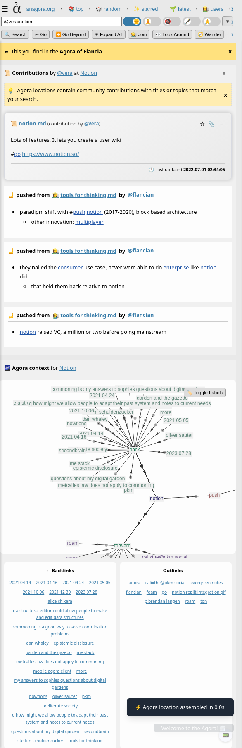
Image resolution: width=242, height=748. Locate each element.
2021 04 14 (20, 582)
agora (134, 582)
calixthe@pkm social (165, 582)
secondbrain (96, 731)
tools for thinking (86, 740)
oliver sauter (64, 696)
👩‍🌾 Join (139, 34)
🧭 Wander (209, 34)
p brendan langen (162, 601)
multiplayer (89, 221)
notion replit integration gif (198, 592)
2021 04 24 (73, 582)
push (79, 212)
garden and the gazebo (49, 652)
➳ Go (41, 34)
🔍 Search (15, 34)
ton (203, 601)
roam (190, 601)
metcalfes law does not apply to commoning (60, 661)
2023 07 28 (86, 592)
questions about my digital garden (45, 731)
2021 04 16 (46, 582)
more (81, 671)
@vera (64, 73)
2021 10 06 (33, 592)
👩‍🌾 (55, 195)
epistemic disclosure (74, 643)
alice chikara (60, 601)
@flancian (141, 194)
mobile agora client (52, 671)
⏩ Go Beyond (70, 34)
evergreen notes (206, 582)
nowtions (38, 696)
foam (152, 592)
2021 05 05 (99, 582)
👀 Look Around (172, 34)
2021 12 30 (60, 592)
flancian (134, 592)
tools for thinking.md (88, 195)
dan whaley (37, 643)
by (118, 195)
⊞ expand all (109, 34)
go (17, 153)
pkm (86, 696)
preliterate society (60, 706)
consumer (70, 267)
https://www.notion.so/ (50, 153)
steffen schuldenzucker (40, 740)
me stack (86, 652)
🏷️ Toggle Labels (205, 392)
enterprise (176, 267)
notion (95, 212)
